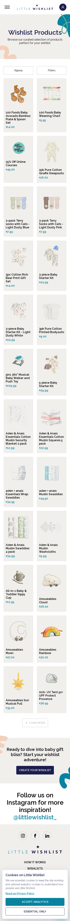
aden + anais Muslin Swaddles (51, 492)
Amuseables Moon (14, 651)
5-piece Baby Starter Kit (48, 384)
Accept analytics (35, 901)
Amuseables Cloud (47, 600)
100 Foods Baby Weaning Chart (50, 114)
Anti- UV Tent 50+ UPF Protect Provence (51, 695)
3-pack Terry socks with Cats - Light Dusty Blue (18, 224)
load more (35, 722)
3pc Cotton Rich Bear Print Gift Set (17, 278)
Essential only (35, 911)
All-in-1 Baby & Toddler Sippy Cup (16, 594)
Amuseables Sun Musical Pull (17, 702)
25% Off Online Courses (16, 163)
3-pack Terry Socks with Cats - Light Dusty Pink (51, 224)
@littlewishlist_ (35, 817)
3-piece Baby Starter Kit (48, 276)
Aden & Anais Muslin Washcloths (48, 548)
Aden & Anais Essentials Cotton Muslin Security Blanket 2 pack (18, 438)
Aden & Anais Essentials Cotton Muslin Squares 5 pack (51, 438)
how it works (35, 862)
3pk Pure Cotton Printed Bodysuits (51, 330)
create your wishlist (35, 770)
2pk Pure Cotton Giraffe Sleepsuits (51, 171)
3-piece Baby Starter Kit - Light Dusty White (18, 332)
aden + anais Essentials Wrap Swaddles (17, 494)
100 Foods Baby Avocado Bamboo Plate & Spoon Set (18, 117)
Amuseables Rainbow (47, 651)
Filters (51, 70)
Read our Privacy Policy (20, 893)
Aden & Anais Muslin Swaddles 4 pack (17, 548)
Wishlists (35, 868)
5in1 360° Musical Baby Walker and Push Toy (18, 378)
